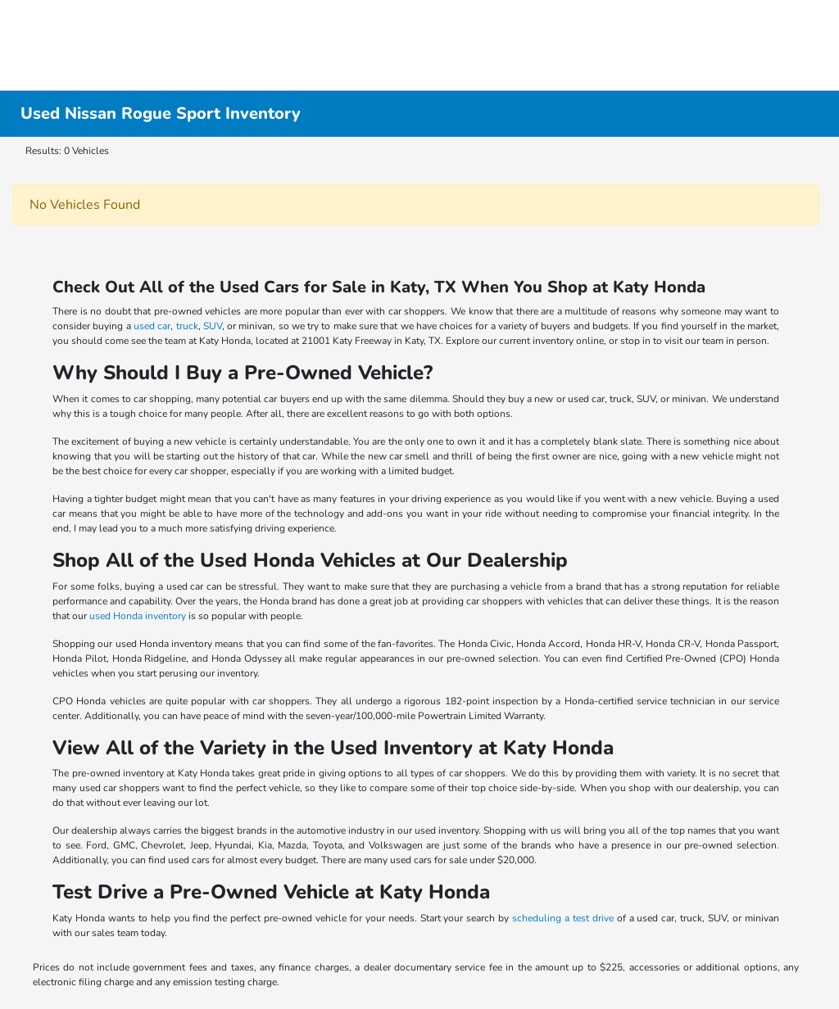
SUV (212, 326)
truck (187, 326)
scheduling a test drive (563, 918)
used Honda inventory (137, 615)
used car (152, 326)
